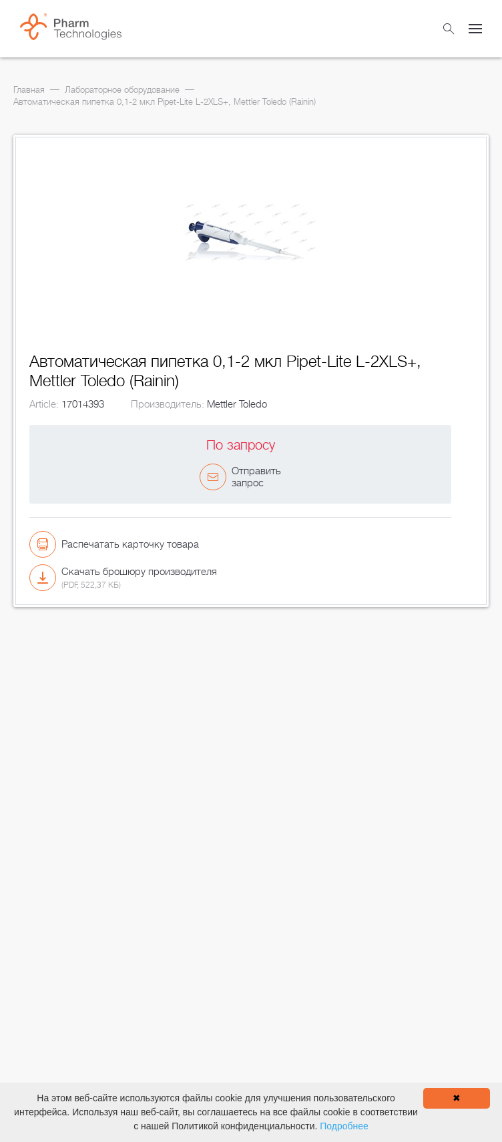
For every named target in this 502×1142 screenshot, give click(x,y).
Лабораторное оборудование (122, 90)
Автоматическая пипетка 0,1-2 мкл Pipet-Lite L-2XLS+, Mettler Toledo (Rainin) (164, 102)
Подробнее (344, 1126)
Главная (29, 90)
